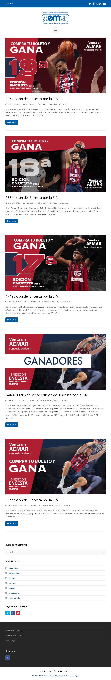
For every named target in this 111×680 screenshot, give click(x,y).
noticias (53, 104)
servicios (12, 583)
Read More (11, 122)
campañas (45, 104)
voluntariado (63, 104)
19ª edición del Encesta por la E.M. (32, 98)
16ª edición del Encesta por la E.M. (32, 500)
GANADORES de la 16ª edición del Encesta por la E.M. (47, 395)
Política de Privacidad (14, 635)
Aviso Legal (10, 640)
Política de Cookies (13, 630)
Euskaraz (9, 3)
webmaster (30, 104)
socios (11, 588)
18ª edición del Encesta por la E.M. (32, 197)
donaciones (14, 573)
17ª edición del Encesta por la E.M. (32, 296)
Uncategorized (15, 592)
